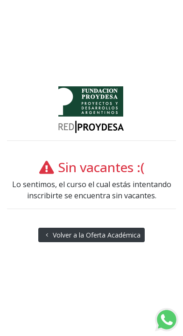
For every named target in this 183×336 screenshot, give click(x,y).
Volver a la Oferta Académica (91, 235)
